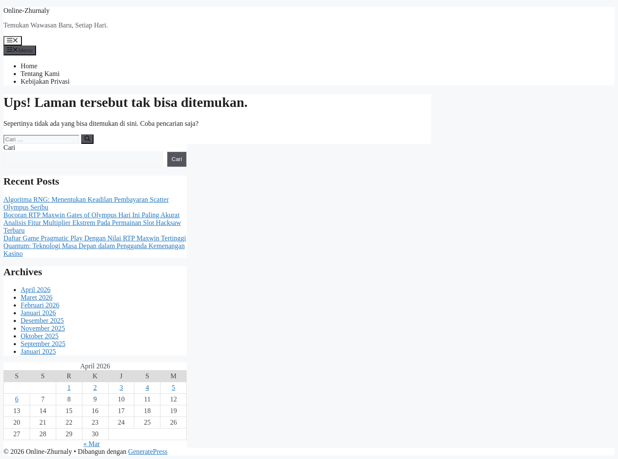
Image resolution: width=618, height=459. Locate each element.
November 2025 (43, 328)
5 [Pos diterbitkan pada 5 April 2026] (173, 387)
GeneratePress (148, 451)
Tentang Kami (40, 73)
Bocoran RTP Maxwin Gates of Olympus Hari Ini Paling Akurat (91, 215)
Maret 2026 (36, 297)
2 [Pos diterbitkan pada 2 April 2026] (95, 387)
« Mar (91, 443)
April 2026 (36, 289)
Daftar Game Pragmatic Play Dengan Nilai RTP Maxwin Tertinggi (94, 238)
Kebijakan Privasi (45, 81)
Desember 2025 (42, 320)
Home (29, 66)
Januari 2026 (38, 312)
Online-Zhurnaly (26, 10)
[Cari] (87, 139)
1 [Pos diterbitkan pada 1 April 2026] (69, 387)
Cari (9, 147)
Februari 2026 (40, 305)
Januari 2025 (38, 351)
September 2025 (43, 343)
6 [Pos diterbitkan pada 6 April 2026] (16, 399)
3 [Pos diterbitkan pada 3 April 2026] (121, 387)
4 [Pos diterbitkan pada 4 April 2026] (147, 387)
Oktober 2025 (39, 336)
